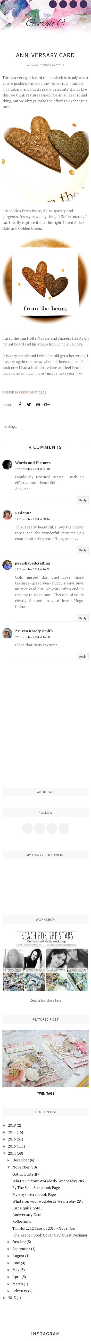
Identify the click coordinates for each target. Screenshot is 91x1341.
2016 (12, 1139)
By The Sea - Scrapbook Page (36, 1187)
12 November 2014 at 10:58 (32, 569)
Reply (82, 500)
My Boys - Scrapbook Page (34, 1194)
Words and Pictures (33, 462)
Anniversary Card (26, 1214)
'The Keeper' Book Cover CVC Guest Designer (49, 1235)
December (20, 1160)
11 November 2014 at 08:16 (32, 519)
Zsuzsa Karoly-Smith (34, 630)
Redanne (23, 512)
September (21, 1248)
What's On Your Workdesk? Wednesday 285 (48, 1180)
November (21, 1167)
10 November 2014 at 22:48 (32, 469)
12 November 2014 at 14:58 (32, 637)
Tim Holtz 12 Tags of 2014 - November (44, 1228)
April (16, 1276)
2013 (12, 1297)
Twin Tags (45, 1093)
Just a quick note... (27, 1208)
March (17, 1283)
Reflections (21, 1221)
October (19, 1241)
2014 (12, 1153)
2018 (12, 1125)
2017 (12, 1132)
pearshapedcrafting (32, 563)
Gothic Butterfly (25, 1174)
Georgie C (45, 23)
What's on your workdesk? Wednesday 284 (47, 1201)
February (19, 1290)
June (16, 1262)
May (15, 1269)
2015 (12, 1146)
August (18, 1255)
